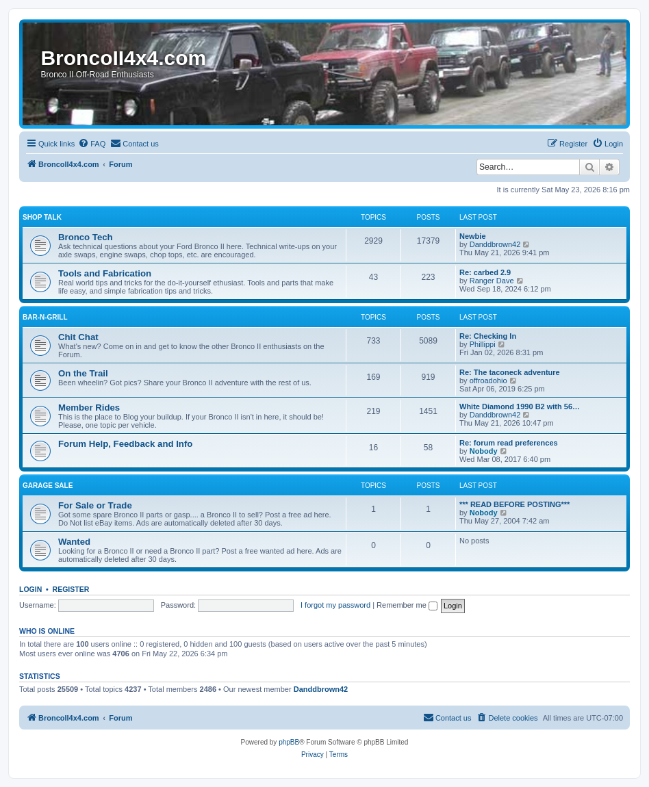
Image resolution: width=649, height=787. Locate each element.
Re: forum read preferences (508, 443)
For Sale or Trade (95, 505)
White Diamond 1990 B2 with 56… (519, 406)
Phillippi (483, 344)
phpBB (289, 742)
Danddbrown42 (495, 244)
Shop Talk (42, 217)
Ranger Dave (492, 280)
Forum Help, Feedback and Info (125, 444)
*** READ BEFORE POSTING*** (514, 504)
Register (71, 589)
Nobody (484, 451)
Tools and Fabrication (104, 273)
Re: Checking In (487, 336)
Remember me (407, 605)
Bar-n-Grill (45, 317)
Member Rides (89, 407)
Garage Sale (48, 485)
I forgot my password (335, 605)
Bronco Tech (85, 237)
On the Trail (83, 373)
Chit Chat (78, 337)
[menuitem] (91, 144)
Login (30, 589)
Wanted (74, 542)
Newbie (472, 236)
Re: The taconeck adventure (509, 372)
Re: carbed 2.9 (485, 272)
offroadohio (488, 380)
